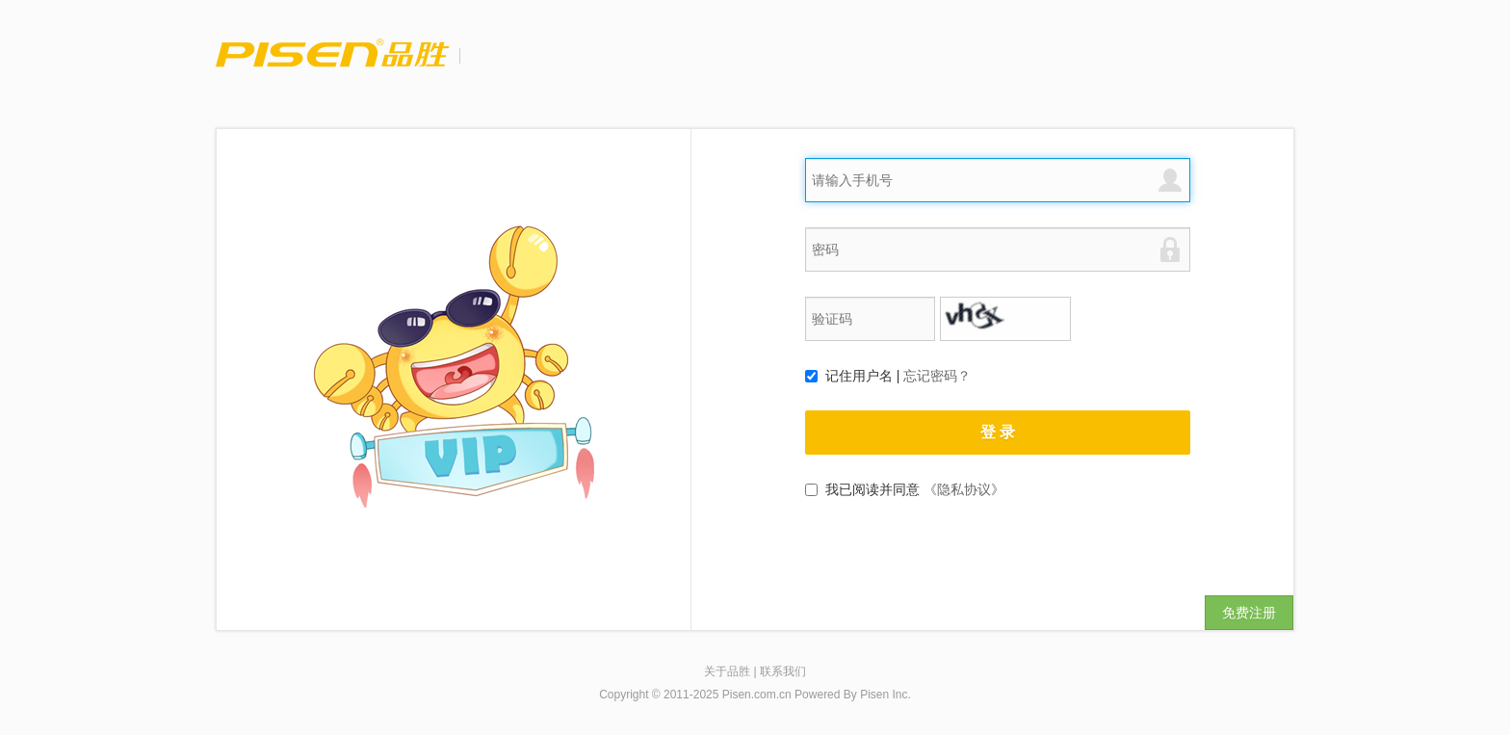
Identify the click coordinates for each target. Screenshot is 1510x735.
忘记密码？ (937, 375)
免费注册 (1249, 612)
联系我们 (783, 671)
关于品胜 (727, 671)
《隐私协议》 (964, 489)
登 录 (997, 432)
